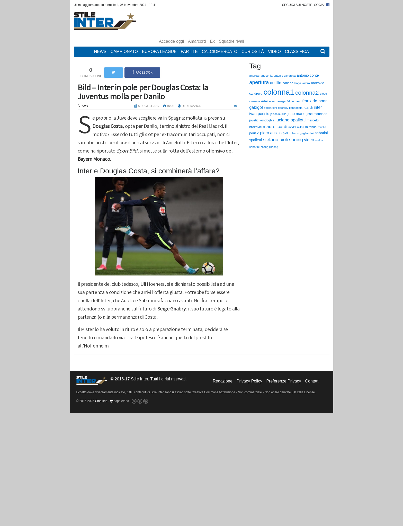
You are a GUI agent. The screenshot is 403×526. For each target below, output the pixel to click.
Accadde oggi (171, 41)
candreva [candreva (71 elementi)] (255, 93)
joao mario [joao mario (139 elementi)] (297, 113)
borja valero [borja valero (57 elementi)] (302, 83)
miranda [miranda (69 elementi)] (311, 127)
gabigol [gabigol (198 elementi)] (256, 107)
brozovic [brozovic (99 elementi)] (317, 83)
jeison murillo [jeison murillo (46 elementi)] (278, 113)
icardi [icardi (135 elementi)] (307, 107)
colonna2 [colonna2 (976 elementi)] (307, 93)
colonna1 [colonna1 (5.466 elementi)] (279, 92)
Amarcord (197, 41)
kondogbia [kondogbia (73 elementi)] (266, 120)
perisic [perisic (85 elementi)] (254, 133)
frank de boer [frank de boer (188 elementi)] (314, 101)
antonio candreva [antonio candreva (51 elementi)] (284, 75)
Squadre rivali (231, 41)
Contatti (312, 381)
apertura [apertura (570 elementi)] (259, 82)
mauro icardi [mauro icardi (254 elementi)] (275, 126)
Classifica (297, 51)
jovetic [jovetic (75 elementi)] (253, 120)
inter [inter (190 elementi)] (318, 107)
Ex (212, 41)
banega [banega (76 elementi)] (287, 83)
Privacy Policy (249, 381)
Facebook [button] (142, 72)
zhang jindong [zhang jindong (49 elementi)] (269, 146)
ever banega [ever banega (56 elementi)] (277, 101)
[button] (322, 52)
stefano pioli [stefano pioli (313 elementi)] (275, 139)
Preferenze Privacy (283, 381)
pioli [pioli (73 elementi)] (285, 133)
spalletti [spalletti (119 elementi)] (255, 140)
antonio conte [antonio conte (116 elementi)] (308, 75)
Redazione (222, 381)
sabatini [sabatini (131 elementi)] (321, 133)
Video (274, 51)
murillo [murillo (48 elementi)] (322, 127)
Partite (189, 51)
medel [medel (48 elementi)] (292, 127)
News (100, 51)
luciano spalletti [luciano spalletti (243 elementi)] (290, 119)
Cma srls (101, 401)
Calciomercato (219, 51)
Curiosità (252, 51)
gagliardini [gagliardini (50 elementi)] (270, 107)
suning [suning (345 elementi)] (296, 139)
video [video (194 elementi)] (309, 139)
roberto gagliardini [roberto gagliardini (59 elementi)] (302, 133)
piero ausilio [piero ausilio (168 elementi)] (271, 133)
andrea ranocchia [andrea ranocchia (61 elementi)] (261, 75)
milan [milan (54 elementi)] (300, 127)
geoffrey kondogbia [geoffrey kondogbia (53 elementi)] (290, 107)
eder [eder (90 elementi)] (264, 101)
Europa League (159, 51)
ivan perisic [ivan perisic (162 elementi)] (259, 113)
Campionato (124, 51)
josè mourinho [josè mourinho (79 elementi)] (317, 114)
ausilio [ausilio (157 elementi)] (275, 83)
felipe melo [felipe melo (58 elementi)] (294, 101)
